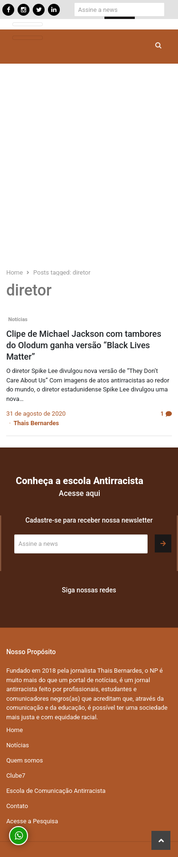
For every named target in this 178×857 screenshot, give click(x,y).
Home (14, 729)
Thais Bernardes (36, 423)
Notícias (18, 319)
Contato (17, 805)
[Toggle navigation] (27, 24)
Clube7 (15, 775)
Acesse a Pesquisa (32, 821)
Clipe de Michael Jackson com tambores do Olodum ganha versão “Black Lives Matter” (83, 345)
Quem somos (24, 760)
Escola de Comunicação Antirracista (55, 790)
